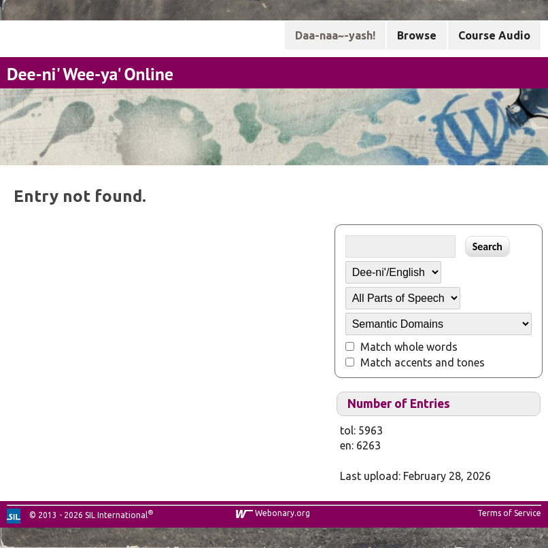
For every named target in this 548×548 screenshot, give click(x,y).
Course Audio (494, 35)
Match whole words (409, 347)
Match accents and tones (422, 362)
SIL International (116, 515)
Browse (416, 35)
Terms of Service (509, 513)
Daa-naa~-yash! (335, 35)
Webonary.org (282, 513)
